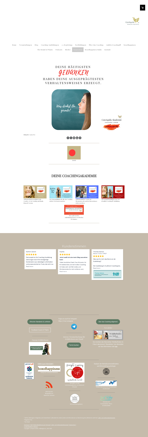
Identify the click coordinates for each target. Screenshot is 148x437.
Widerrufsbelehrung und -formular (41, 425)
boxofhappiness (130, 45)
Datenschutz (72, 425)
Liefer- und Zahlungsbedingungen (106, 418)
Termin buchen (74, 345)
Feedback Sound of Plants (40, 330)
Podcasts (59, 50)
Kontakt (108, 50)
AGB (31, 425)
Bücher (68, 50)
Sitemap (36, 426)
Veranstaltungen (25, 45)
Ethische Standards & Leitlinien (40, 322)
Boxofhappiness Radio (93, 50)
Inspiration (78, 50)
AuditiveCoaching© (113, 45)
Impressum (27, 425)
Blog (36, 45)
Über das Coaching (96, 45)
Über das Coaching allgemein (108, 322)
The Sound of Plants (45, 50)
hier (116, 346)
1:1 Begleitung (67, 45)
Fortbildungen (80, 45)
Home (14, 45)
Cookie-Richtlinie (28, 426)
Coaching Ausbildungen (50, 45)
